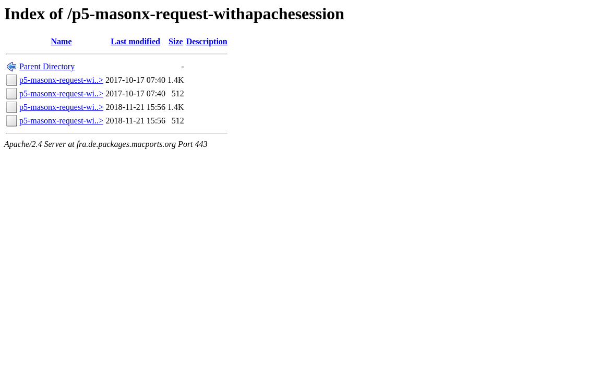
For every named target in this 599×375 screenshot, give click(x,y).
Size (176, 41)
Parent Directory (47, 66)
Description (206, 41)
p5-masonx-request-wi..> (61, 80)
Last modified (135, 41)
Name (61, 41)
